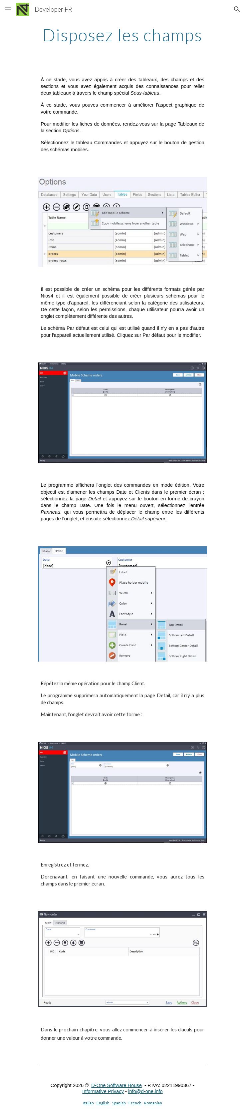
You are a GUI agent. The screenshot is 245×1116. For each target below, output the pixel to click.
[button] (8, 9)
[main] (122, 35)
